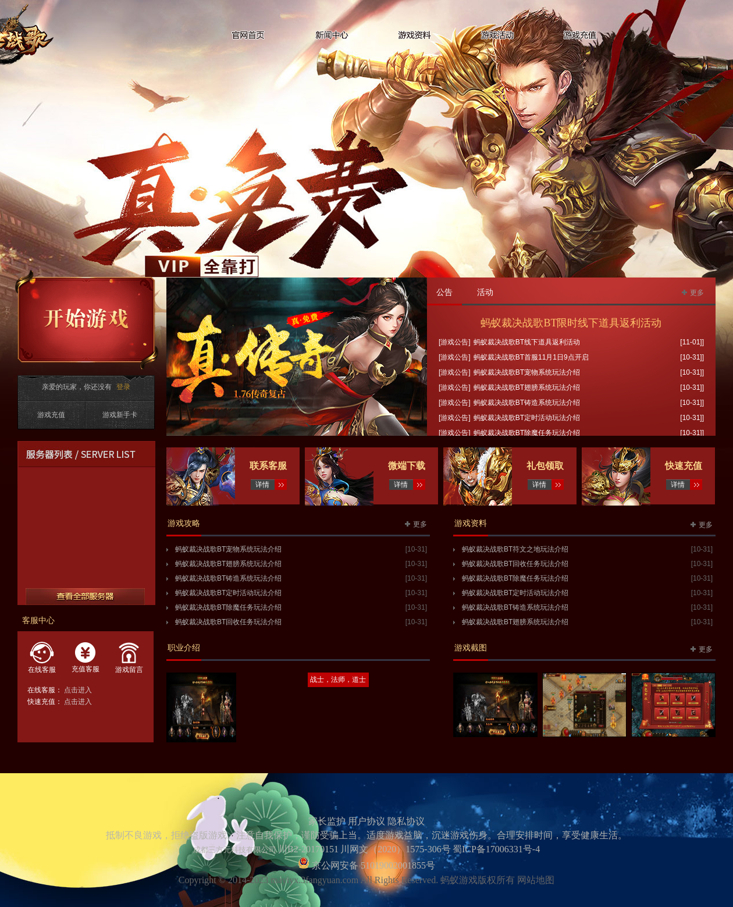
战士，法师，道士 (338, 679)
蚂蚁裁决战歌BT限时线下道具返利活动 (571, 323)
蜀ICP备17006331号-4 (496, 849)
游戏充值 (51, 415)
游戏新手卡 (119, 415)
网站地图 (535, 880)
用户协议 (366, 821)
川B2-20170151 (308, 849)
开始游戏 (87, 320)
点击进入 (78, 690)
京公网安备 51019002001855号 (372, 865)
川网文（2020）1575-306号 (395, 849)
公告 (444, 292)
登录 (123, 387)
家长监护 (327, 821)
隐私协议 (406, 821)
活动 (485, 292)
